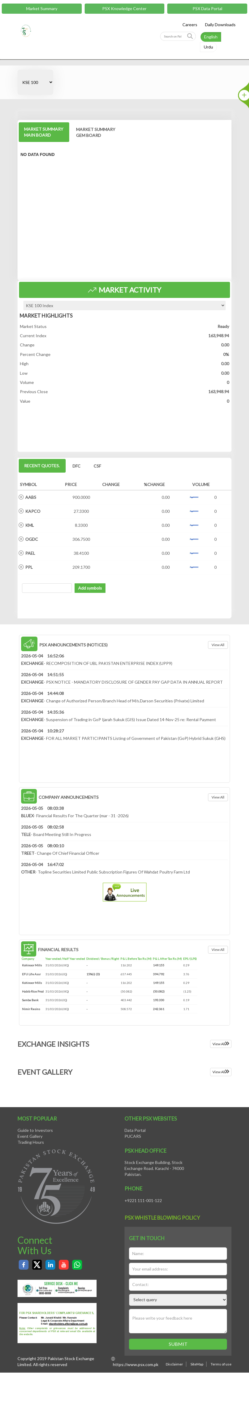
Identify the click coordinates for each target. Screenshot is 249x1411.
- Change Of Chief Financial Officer (60, 853)
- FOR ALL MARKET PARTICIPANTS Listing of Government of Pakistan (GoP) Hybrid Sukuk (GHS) (123, 738)
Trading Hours (31, 1142)
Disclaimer (174, 1364)
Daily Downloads (220, 24)
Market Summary (41, 8)
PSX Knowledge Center (124, 8)
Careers (189, 24)
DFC (77, 465)
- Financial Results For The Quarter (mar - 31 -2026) (75, 815)
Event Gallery (30, 1136)
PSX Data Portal (207, 8)
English (211, 36)
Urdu (208, 46)
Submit (178, 1344)
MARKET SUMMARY (43, 131)
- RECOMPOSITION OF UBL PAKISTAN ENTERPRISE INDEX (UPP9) (96, 663)
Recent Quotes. (42, 465)
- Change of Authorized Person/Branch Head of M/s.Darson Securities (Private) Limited (112, 700)
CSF (97, 465)
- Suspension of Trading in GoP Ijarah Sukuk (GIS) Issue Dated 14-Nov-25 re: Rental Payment (118, 719)
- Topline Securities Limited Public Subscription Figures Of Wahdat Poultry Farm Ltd (105, 871)
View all (218, 645)
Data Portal (135, 1130)
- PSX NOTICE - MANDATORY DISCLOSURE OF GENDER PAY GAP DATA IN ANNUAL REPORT (122, 682)
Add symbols (90, 587)
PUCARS (132, 1136)
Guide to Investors (35, 1130)
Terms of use (221, 1364)
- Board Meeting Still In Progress (56, 834)
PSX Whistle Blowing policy (162, 1218)
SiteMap (196, 1364)
